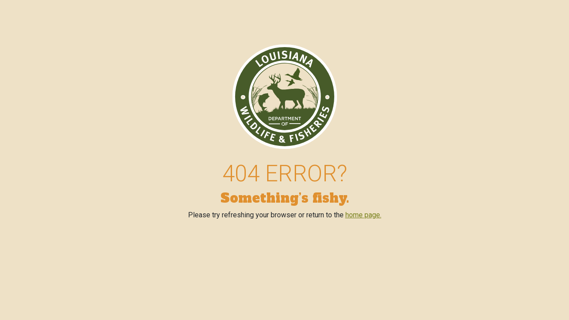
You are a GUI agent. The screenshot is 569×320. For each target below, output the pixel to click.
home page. (363, 215)
